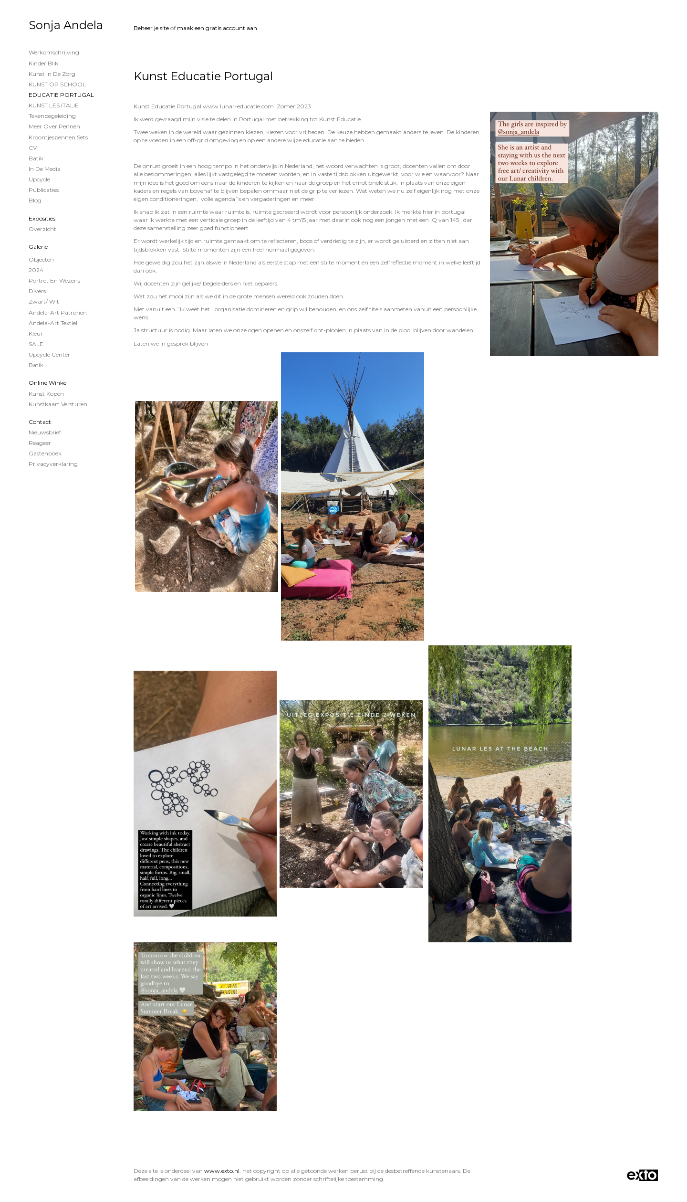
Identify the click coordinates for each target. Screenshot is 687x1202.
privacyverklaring (53, 463)
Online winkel (48, 382)
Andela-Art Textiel (53, 323)
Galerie (38, 246)
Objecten (41, 259)
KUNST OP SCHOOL (57, 84)
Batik (36, 158)
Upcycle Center (49, 354)
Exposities (42, 218)
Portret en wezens (54, 280)
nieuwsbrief (45, 432)
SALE (36, 344)
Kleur (36, 333)
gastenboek (45, 453)
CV (33, 147)
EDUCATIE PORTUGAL (61, 94)
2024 (36, 270)
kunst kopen (46, 393)
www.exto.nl (221, 1170)
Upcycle (39, 179)
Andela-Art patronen (58, 312)
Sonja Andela (66, 25)
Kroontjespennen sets (58, 137)
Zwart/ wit (44, 301)
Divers (37, 291)
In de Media (45, 168)
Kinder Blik (43, 63)
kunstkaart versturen (58, 404)
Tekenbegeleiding (52, 115)
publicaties (44, 189)
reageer (40, 442)
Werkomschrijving (54, 52)
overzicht (42, 228)
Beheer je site (151, 28)
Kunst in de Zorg (52, 73)
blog (35, 200)
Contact (40, 421)
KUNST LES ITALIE (54, 105)
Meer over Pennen (54, 126)
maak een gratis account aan (217, 28)
